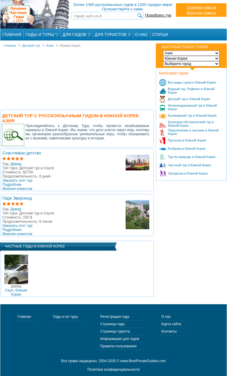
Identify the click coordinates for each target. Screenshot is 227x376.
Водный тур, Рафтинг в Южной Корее (191, 90)
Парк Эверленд (17, 198)
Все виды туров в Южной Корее (192, 82)
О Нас (141, 34)
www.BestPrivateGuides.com (143, 361)
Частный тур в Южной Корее (189, 165)
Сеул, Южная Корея (16, 290)
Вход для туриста (201, 13)
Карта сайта (171, 324)
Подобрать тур (158, 15)
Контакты (169, 331)
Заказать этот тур (17, 180)
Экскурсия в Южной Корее (188, 173)
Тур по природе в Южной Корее (191, 157)
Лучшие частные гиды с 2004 (35, 14)
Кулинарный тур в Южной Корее (192, 115)
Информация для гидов (119, 339)
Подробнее (12, 185)
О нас (166, 317)
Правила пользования (118, 346)
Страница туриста (201, 7)
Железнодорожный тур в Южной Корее (192, 107)
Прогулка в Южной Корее (187, 140)
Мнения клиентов (17, 189)
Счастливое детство (21, 153)
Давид (15, 164)
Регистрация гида (114, 317)
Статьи (160, 34)
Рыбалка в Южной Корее (187, 148)
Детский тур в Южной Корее (189, 99)
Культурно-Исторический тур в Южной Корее (191, 123)
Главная (11, 34)
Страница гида (112, 324)
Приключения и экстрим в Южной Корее (193, 132)
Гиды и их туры (65, 317)
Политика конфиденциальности (113, 369)
